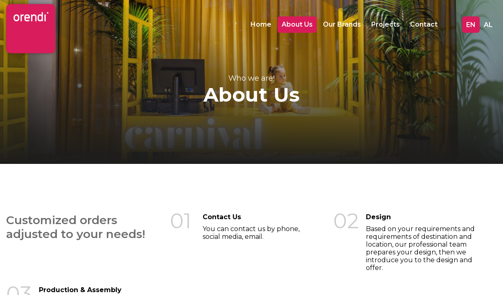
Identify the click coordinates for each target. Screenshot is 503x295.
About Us (297, 24)
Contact (424, 24)
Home (260, 24)
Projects (385, 24)
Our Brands (342, 24)
